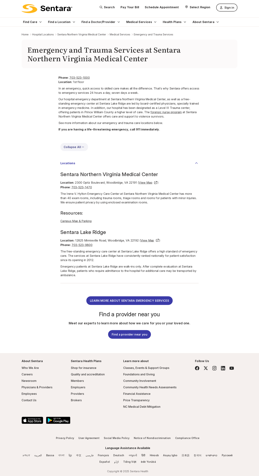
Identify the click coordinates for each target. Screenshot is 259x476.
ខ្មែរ (70, 455)
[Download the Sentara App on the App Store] (32, 420)
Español (104, 461)
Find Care (30, 22)
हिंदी (143, 455)
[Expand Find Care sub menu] (40, 22)
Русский (227, 455)
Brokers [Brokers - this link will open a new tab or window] (76, 400)
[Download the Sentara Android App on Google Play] (58, 420)
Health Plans (172, 22)
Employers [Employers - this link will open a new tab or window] (78, 387)
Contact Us (29, 400)
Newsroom (29, 381)
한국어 (197, 455)
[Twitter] (206, 368)
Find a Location (59, 22)
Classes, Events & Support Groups (146, 368)
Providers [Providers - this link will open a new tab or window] (77, 393)
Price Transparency (136, 400)
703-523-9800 (82, 245)
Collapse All (74, 147)
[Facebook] (197, 368)
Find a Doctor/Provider (98, 22)
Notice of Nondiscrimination (152, 438)
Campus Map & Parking (76, 221)
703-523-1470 (81, 187)
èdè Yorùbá (148, 461)
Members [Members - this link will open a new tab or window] (77, 381)
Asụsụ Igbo (170, 455)
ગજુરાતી (133, 455)
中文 (78, 455)
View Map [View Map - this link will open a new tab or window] (148, 182)
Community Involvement (139, 381)
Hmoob (154, 455)
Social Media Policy (117, 438)
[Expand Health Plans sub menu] (185, 22)
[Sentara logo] (47, 9)
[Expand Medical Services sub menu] (155, 22)
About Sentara (203, 22)
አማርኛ (26, 455)
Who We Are (30, 368)
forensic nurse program (166, 112)
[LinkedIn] (223, 368)
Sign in (226, 7)
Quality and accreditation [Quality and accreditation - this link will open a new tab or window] (88, 374)
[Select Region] (197, 7)
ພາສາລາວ (211, 455)
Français (103, 455)
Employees (29, 393)
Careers (27, 374)
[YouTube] (232, 368)
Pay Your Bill (130, 7)
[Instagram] (214, 368)
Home (25, 34)
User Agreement (88, 438)
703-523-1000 (79, 77)
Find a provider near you (129, 334)
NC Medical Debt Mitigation (141, 406)
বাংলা (61, 455)
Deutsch (118, 455)
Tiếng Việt (130, 461)
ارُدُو (116, 461)
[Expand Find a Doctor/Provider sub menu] (119, 22)
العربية (38, 455)
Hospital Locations (43, 34)
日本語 (185, 455)
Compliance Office (187, 438)
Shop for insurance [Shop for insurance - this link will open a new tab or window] (83, 368)
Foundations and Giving (139, 374)
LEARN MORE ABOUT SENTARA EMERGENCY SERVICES (129, 300)
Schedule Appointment (162, 7)
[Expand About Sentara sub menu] (217, 22)
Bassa (50, 455)
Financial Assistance (137, 393)
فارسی (90, 455)
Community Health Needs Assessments (149, 387)
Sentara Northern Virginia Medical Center (81, 34)
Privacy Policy (65, 438)
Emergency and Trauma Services (153, 34)
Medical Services (139, 22)
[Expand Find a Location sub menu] (74, 22)
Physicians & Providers (37, 387)
